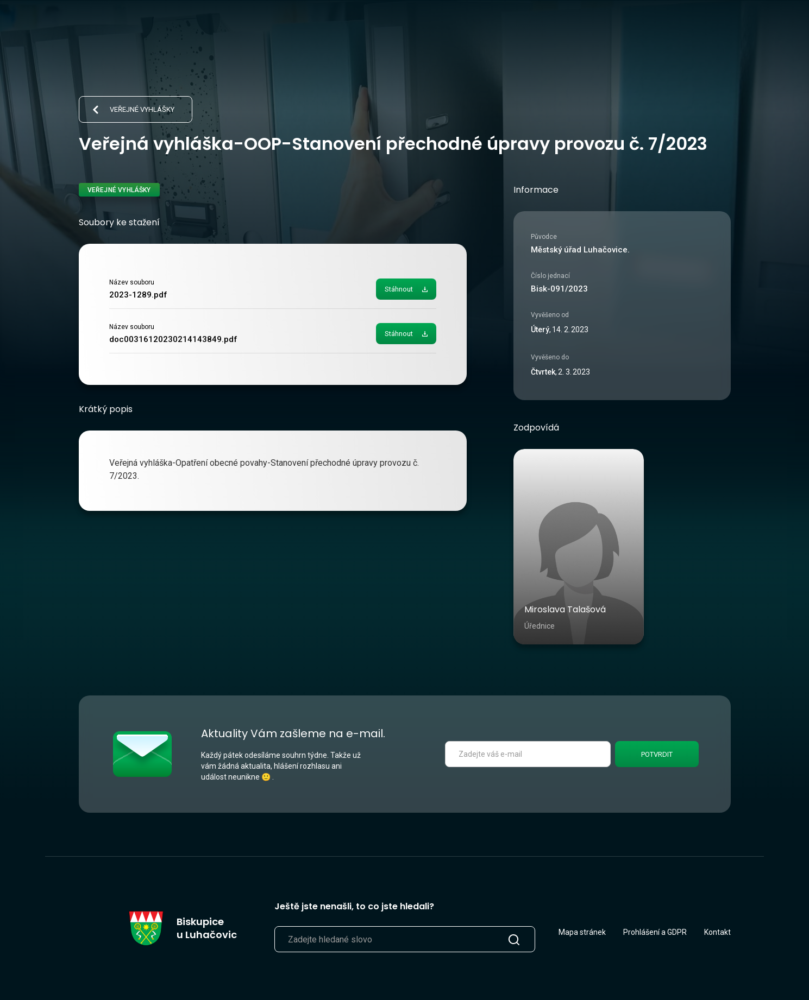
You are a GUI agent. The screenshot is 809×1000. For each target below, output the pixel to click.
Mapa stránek (582, 932)
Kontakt (717, 932)
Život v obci (457, 30)
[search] (694, 30)
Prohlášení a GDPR (655, 932)
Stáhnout (399, 289)
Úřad (399, 30)
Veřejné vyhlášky (142, 109)
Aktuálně (347, 30)
